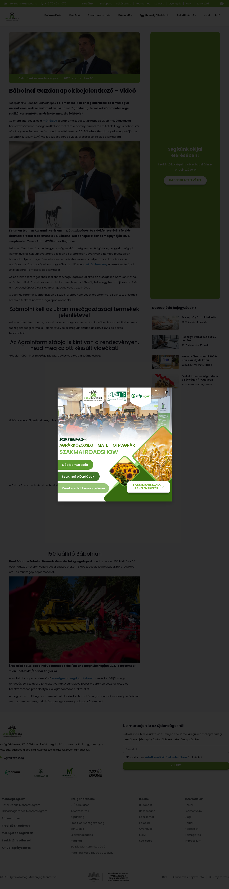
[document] (114, 444)
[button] (166, 392)
